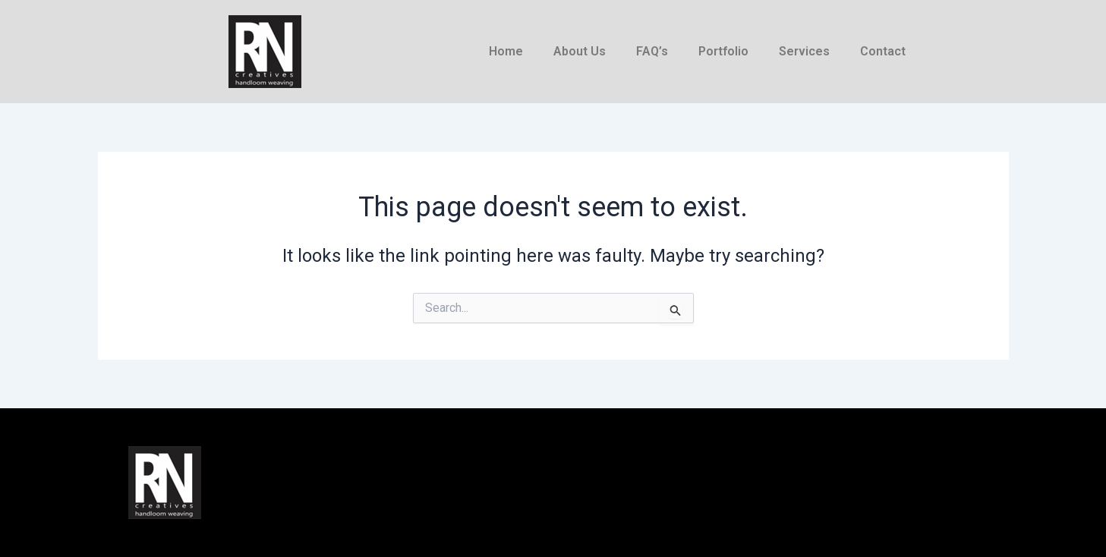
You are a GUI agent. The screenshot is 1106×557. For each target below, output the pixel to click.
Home (506, 51)
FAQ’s (652, 51)
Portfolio (723, 51)
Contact (883, 51)
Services (804, 51)
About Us (579, 51)
